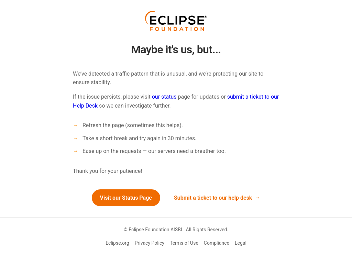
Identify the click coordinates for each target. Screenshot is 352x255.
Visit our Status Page (126, 198)
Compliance (216, 243)
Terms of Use (184, 243)
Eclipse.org (117, 243)
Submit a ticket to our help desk (213, 198)
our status (164, 96)
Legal (240, 243)
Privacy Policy (149, 243)
